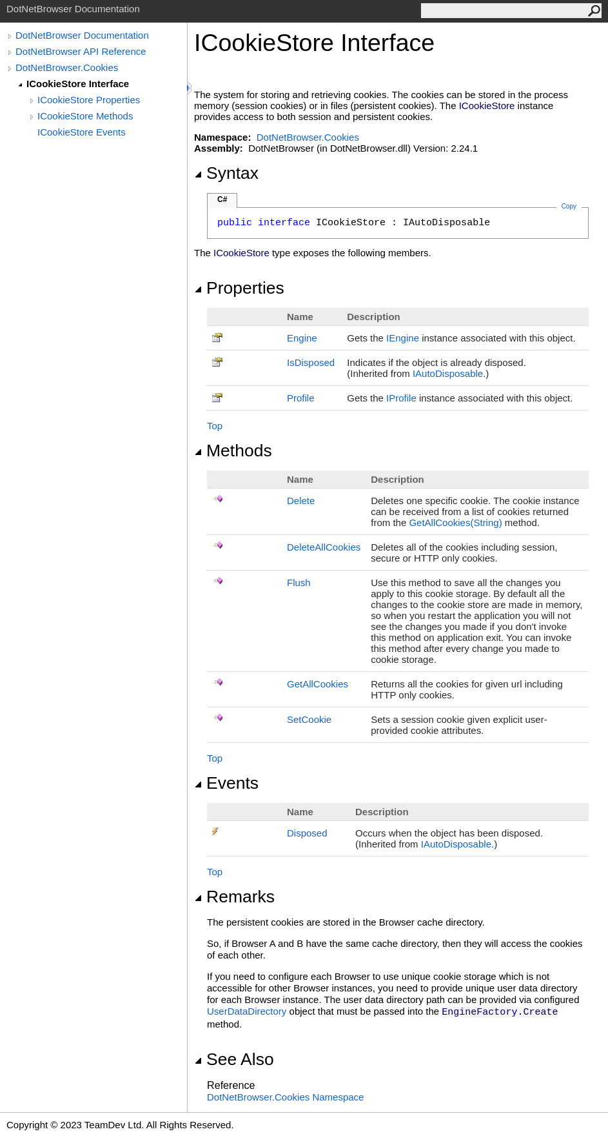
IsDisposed (311, 362)
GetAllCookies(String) (455, 522)
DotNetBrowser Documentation (82, 35)
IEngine (402, 337)
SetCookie (309, 719)
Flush (299, 582)
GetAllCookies (317, 683)
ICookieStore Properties (88, 99)
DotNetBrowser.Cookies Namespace (285, 1096)
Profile (301, 397)
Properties (239, 288)
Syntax (226, 173)
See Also (234, 1059)
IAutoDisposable (448, 373)
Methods (233, 450)
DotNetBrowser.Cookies (66, 67)
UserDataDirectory (246, 1011)
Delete (301, 500)
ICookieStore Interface (77, 83)
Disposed (307, 832)
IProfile (401, 397)
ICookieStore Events (81, 132)
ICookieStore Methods (85, 115)
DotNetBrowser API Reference (80, 51)
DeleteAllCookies (323, 547)
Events (226, 783)
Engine (302, 337)
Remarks (234, 896)
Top (214, 425)
